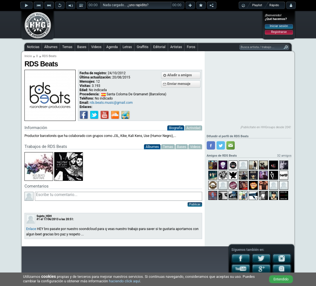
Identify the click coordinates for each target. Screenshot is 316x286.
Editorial (159, 47)
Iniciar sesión (279, 26)
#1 (38, 219)
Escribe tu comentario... (118, 196)
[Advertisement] (158, 24)
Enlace (31, 229)
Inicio (28, 56)
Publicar (194, 204)
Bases (82, 47)
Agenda (112, 47)
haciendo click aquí (124, 281)
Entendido (281, 279)
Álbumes (50, 47)
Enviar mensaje (178, 84)
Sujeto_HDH (44, 216)
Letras (127, 47)
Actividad (193, 128)
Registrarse (278, 32)
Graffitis (142, 47)
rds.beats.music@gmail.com (111, 103)
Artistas (176, 47)
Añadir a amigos (179, 75)
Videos (96, 47)
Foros (191, 47)
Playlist (257, 5)
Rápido (274, 5)
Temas (67, 47)
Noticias (33, 47)
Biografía (175, 128)
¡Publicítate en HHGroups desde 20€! (265, 127)
